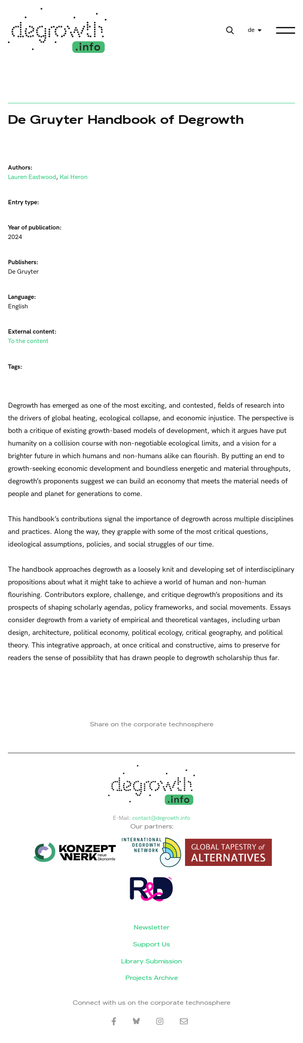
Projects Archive (151, 978)
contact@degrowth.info (161, 818)
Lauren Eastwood (32, 177)
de (251, 30)
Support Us (151, 944)
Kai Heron (74, 177)
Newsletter (152, 927)
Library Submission (151, 961)
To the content (28, 341)
